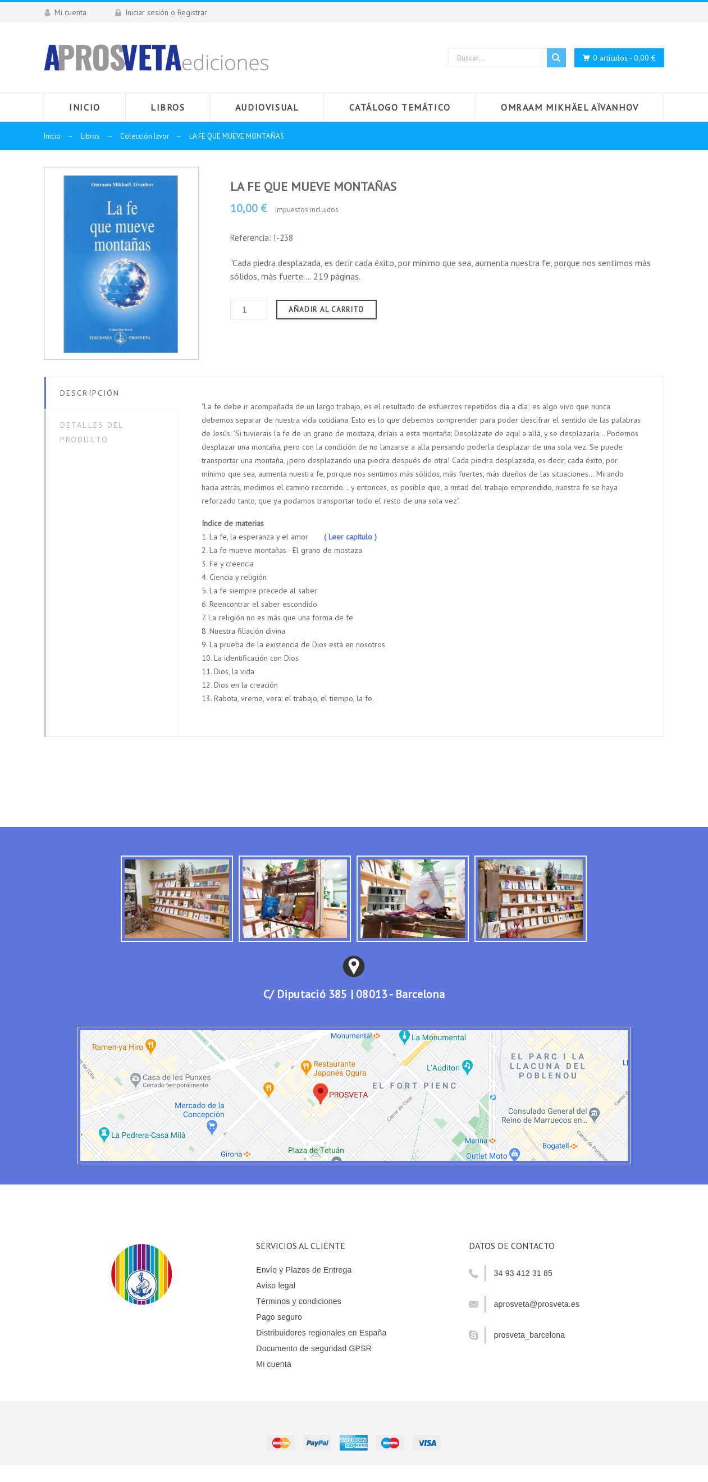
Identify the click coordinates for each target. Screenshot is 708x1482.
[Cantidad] (248, 309)
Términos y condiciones (298, 1301)
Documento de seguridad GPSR (314, 1348)
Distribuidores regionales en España (321, 1332)
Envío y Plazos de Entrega (303, 1269)
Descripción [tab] (90, 393)
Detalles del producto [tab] (92, 432)
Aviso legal (275, 1285)
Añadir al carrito (326, 309)
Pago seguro (279, 1316)
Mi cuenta (273, 1364)
